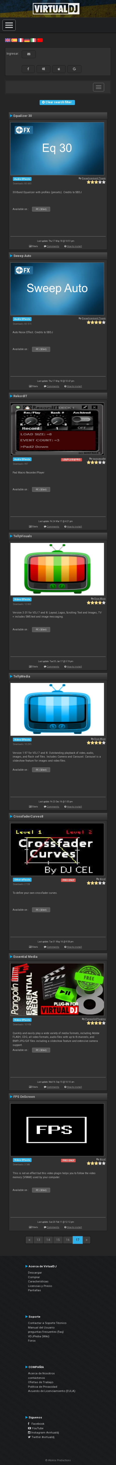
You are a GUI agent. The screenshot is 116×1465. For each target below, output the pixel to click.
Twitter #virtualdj (41, 1437)
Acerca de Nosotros (41, 1373)
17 (77, 1240)
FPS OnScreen (24, 1097)
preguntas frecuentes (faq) (46, 1332)
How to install (74, 246)
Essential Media (25, 957)
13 (38, 1240)
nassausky (99, 458)
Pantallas (34, 1290)
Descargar (35, 1272)
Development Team (94, 178)
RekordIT (20, 396)
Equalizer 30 (22, 116)
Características (38, 1281)
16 (68, 1240)
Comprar (34, 1277)
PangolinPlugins (95, 1018)
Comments (53, 246)
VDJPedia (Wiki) (38, 1336)
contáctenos (36, 1378)
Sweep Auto (22, 256)
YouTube (35, 1428)
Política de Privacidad (42, 1386)
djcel (103, 878)
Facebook (36, 1423)
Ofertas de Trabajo (40, 1382)
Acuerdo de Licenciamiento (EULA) (51, 1391)
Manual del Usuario (41, 1327)
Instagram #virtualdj (43, 1432)
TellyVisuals (22, 536)
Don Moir (100, 598)
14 (48, 1240)
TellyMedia (21, 676)
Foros (32, 1340)
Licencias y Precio (40, 1286)
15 (58, 1240)
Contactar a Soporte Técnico (47, 1323)
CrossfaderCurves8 (28, 816)
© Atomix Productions (58, 1460)
